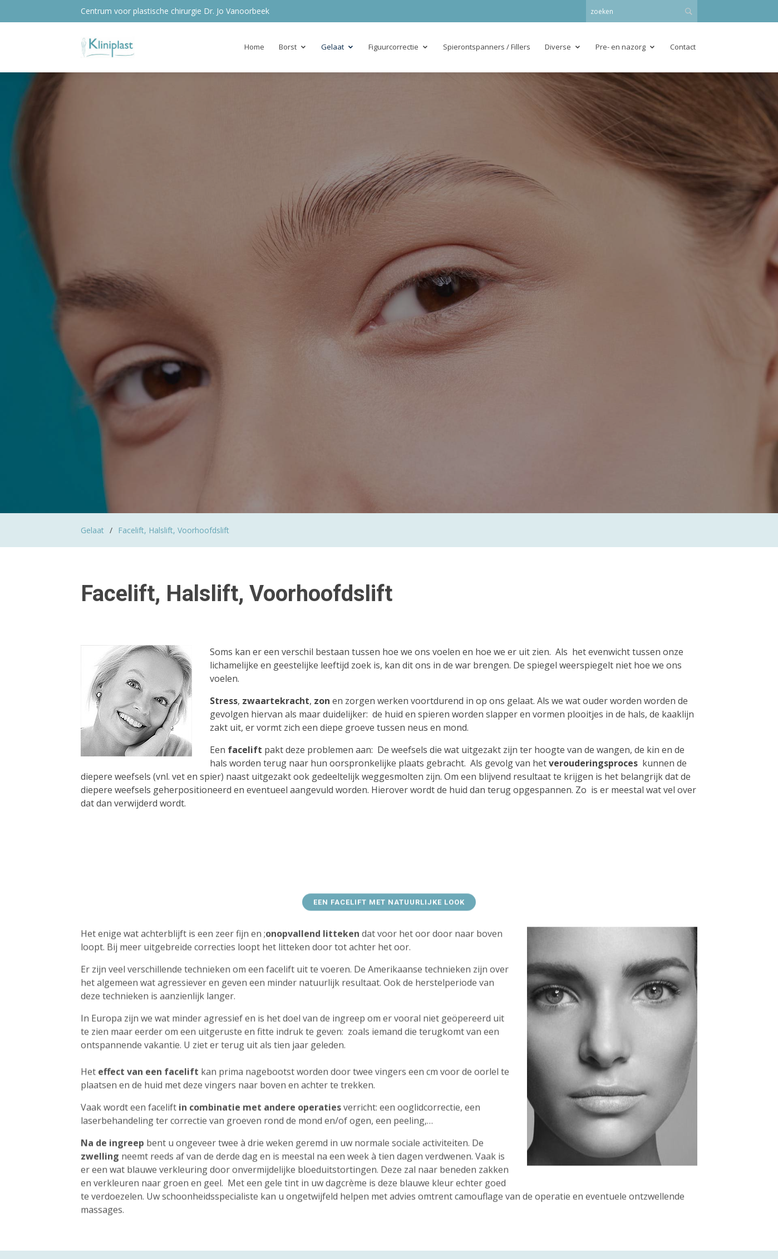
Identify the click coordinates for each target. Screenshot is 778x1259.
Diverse (558, 47)
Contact (683, 47)
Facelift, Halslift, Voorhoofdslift (173, 530)
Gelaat (332, 47)
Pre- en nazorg (620, 47)
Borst (288, 47)
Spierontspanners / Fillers (486, 47)
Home (254, 47)
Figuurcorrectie (393, 47)
